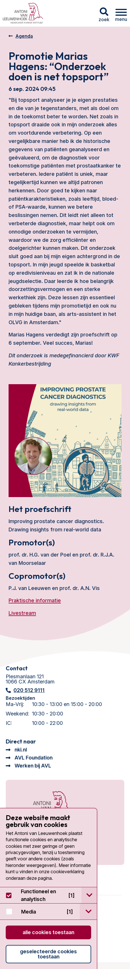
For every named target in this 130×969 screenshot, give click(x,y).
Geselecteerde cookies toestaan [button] (48, 954)
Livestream (22, 613)
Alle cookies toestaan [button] (48, 932)
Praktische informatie (35, 600)
